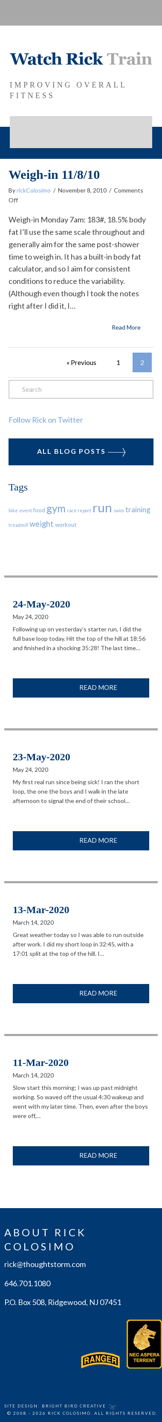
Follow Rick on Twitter (46, 419)
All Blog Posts (81, 451)
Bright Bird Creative (74, 1405)
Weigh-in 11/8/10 (54, 174)
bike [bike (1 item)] (13, 510)
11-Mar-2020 (41, 1062)
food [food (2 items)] (39, 509)
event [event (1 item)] (25, 510)
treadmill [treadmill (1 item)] (18, 524)
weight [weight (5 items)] (41, 523)
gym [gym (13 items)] (56, 508)
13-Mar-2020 (41, 909)
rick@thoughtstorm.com (45, 1263)
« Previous (81, 362)
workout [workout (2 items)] (65, 524)
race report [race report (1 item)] (79, 510)
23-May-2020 (41, 756)
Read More (126, 326)
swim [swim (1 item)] (118, 510)
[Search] (81, 389)
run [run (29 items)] (102, 506)
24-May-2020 (41, 603)
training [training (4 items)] (137, 509)
